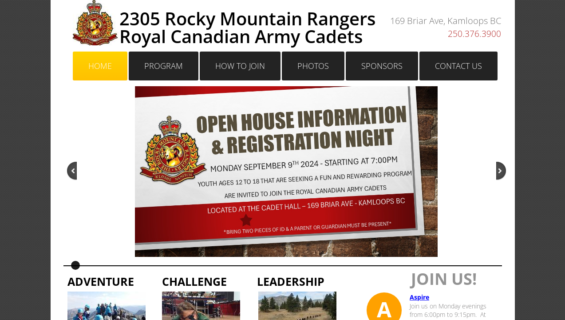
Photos (313, 65)
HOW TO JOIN (240, 65)
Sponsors (382, 65)
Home (100, 65)
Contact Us (458, 65)
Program (163, 65)
